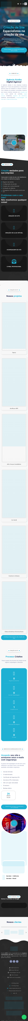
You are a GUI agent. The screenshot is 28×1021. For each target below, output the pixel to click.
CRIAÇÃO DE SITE (14, 216)
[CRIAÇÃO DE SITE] (14, 210)
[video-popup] (14, 143)
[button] (25, 4)
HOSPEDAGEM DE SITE (14, 250)
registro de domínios (20, 95)
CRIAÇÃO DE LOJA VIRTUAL (14, 233)
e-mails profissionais (11, 99)
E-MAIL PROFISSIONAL (14, 266)
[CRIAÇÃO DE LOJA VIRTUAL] (14, 227)
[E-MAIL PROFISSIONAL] (14, 261)
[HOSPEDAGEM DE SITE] (14, 244)
